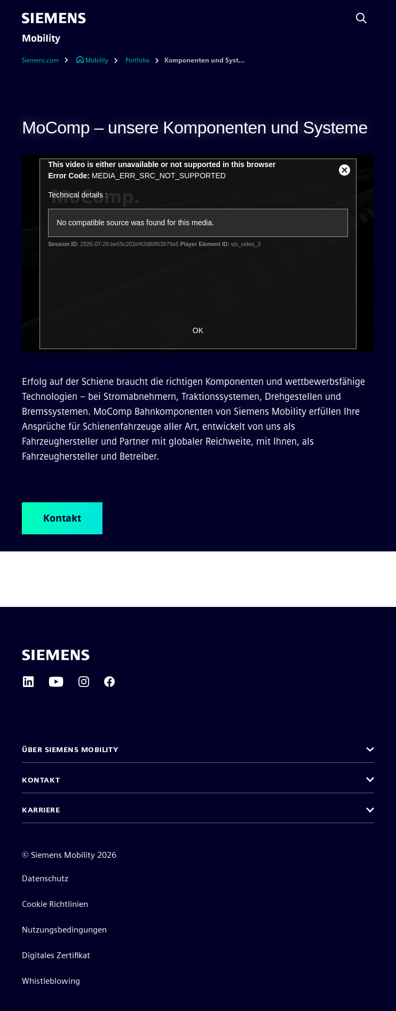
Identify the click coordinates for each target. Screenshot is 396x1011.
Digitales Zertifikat (56, 955)
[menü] (99, 18)
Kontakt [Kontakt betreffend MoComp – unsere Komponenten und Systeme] (62, 518)
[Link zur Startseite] (92, 60)
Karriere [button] (41, 809)
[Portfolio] (137, 60)
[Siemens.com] (48, 60)
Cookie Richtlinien (55, 904)
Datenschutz (45, 878)
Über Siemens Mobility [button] (70, 749)
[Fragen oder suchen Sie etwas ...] (361, 18)
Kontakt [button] (41, 780)
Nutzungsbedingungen (64, 930)
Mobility (41, 38)
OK (198, 330)
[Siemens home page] (56, 655)
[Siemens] (54, 18)
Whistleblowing (51, 981)
